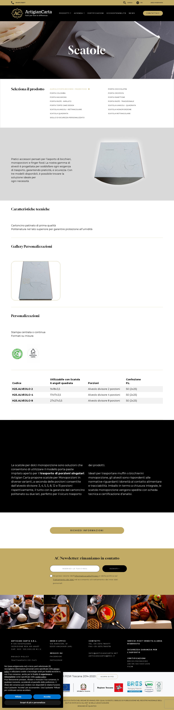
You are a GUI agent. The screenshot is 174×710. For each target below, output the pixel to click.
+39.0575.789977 (20, 3)
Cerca (129, 3)
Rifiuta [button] (18, 697)
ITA (141, 3)
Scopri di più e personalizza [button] (32, 702)
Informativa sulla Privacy (86, 576)
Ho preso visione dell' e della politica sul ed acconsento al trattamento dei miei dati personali (85, 579)
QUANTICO (92, 706)
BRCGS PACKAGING (137, 661)
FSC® (130, 666)
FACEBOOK (56, 656)
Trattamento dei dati (63, 579)
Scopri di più (107, 676)
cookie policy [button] (40, 677)
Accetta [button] (47, 697)
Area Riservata (157, 3)
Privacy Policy (20, 657)
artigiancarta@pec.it (102, 656)
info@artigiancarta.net (103, 653)
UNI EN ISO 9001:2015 (138, 664)
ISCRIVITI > (114, 569)
